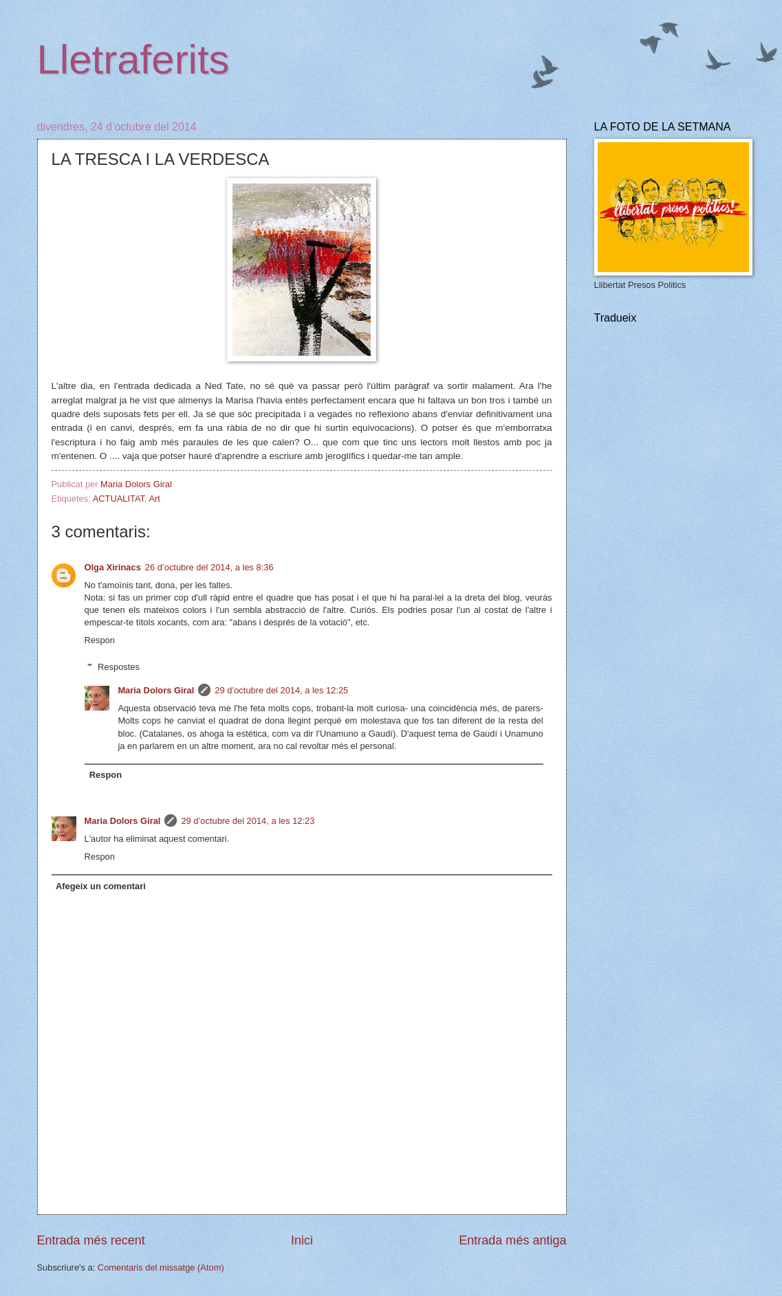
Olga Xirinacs (113, 567)
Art (154, 498)
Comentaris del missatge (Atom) (161, 1267)
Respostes (119, 666)
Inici (302, 1240)
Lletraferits (133, 59)
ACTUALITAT (118, 498)
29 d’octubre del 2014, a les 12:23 (247, 821)
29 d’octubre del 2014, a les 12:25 (281, 690)
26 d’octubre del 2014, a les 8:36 (209, 567)
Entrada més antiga (512, 1240)
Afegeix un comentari (101, 886)
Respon (100, 640)
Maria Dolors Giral (156, 690)
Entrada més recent (91, 1240)
